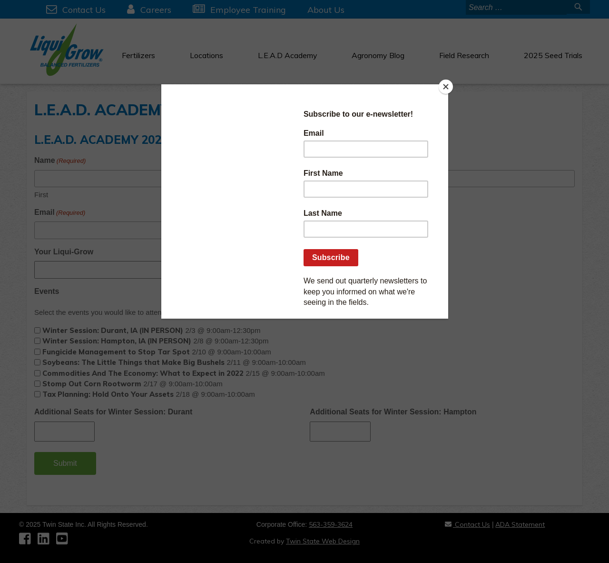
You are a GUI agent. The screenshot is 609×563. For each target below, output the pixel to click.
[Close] (446, 87)
